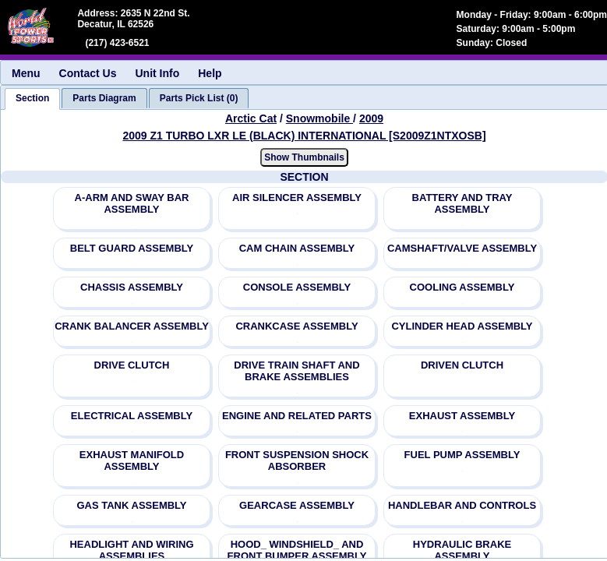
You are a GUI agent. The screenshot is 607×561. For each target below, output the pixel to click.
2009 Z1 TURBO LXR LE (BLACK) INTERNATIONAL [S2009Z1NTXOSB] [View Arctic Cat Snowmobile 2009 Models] (303, 135)
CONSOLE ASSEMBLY (297, 287)
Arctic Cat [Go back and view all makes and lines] (251, 118)
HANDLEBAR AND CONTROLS (462, 505)
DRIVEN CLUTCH (462, 365)
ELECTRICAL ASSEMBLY (131, 416)
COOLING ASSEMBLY (462, 287)
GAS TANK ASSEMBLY (131, 505)
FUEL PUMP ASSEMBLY (462, 454)
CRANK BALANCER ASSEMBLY (132, 326)
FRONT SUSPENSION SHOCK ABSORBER (297, 460)
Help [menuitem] (209, 73)
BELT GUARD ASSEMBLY (131, 248)
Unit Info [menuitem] (157, 73)
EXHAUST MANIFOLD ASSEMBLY (131, 460)
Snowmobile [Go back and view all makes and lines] (319, 118)
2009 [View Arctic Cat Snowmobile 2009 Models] (371, 118)
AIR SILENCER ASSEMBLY (297, 197)
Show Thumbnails (304, 157)
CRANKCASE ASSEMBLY (296, 326)
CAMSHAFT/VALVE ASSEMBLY (462, 248)
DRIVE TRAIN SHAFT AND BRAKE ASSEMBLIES (296, 371)
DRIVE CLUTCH (132, 365)
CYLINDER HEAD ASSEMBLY (461, 326)
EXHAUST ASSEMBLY (462, 416)
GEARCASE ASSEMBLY (297, 505)
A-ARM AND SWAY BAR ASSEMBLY (132, 203)
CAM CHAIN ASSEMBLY (297, 248)
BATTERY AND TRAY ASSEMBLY (462, 203)
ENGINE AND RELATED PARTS (297, 416)
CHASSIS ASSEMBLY (131, 287)
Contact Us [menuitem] (88, 73)
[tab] (32, 99)
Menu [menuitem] (26, 73)
